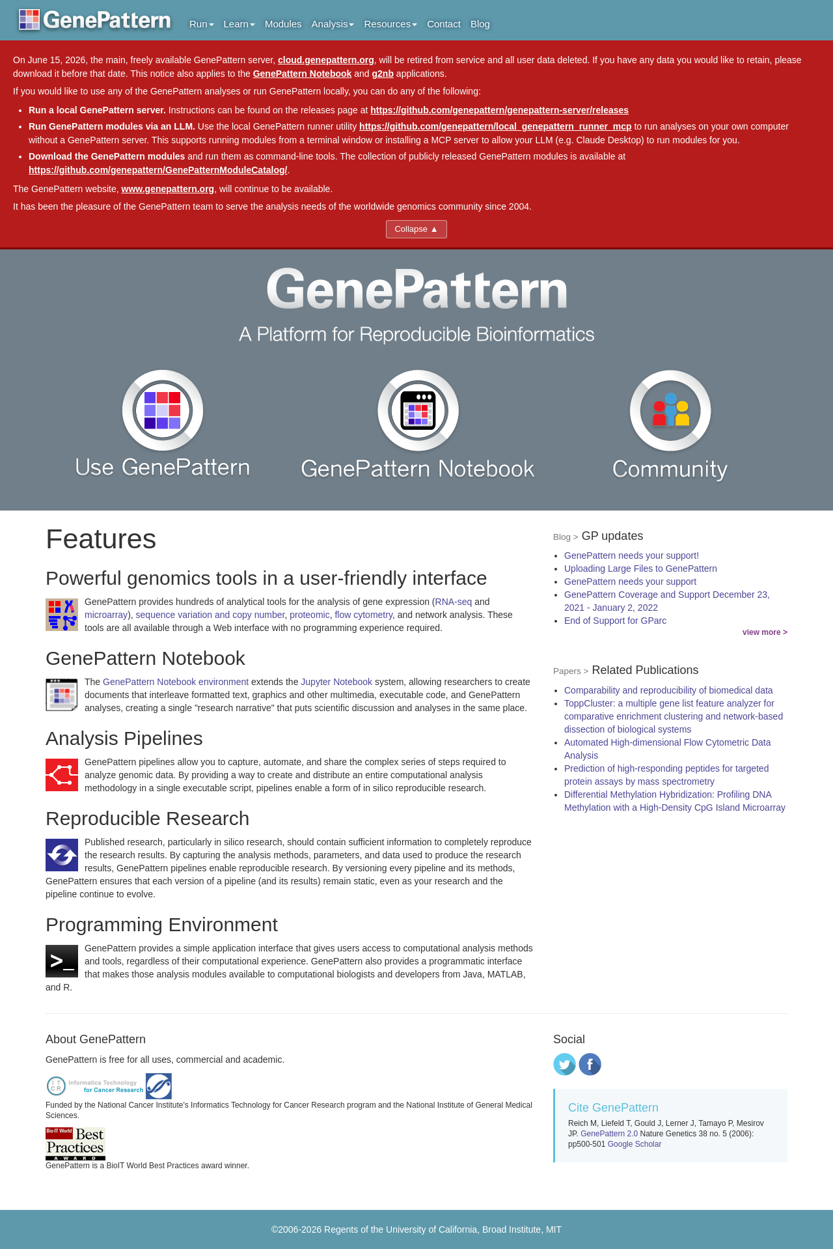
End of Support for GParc (615, 620)
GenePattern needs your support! (631, 555)
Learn (239, 23)
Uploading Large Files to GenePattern (640, 568)
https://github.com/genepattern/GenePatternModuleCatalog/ (158, 170)
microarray (106, 615)
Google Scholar (635, 1144)
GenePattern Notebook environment (176, 682)
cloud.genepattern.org (326, 60)
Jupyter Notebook (336, 682)
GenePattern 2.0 (609, 1133)
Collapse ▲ (416, 229)
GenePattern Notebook (302, 73)
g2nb (383, 73)
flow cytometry (363, 615)
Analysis (333, 23)
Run (201, 23)
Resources (390, 23)
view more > (765, 632)
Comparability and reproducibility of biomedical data (668, 690)
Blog (480, 23)
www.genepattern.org (168, 189)
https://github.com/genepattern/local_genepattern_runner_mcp (495, 126)
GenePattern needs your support (630, 581)
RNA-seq (453, 601)
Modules (283, 23)
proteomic (309, 615)
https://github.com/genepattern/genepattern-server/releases (499, 110)
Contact (444, 23)
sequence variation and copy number (210, 615)
